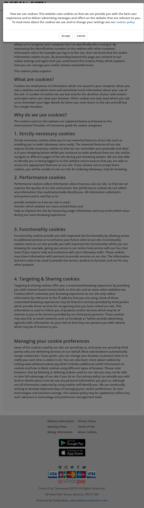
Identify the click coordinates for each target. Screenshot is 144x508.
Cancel (81, 36)
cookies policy (125, 22)
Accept (66, 36)
